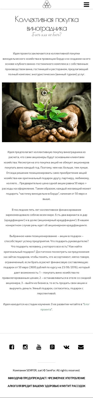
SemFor (47, 4)
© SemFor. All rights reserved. (61, 370)
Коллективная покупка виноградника (46, 23)
